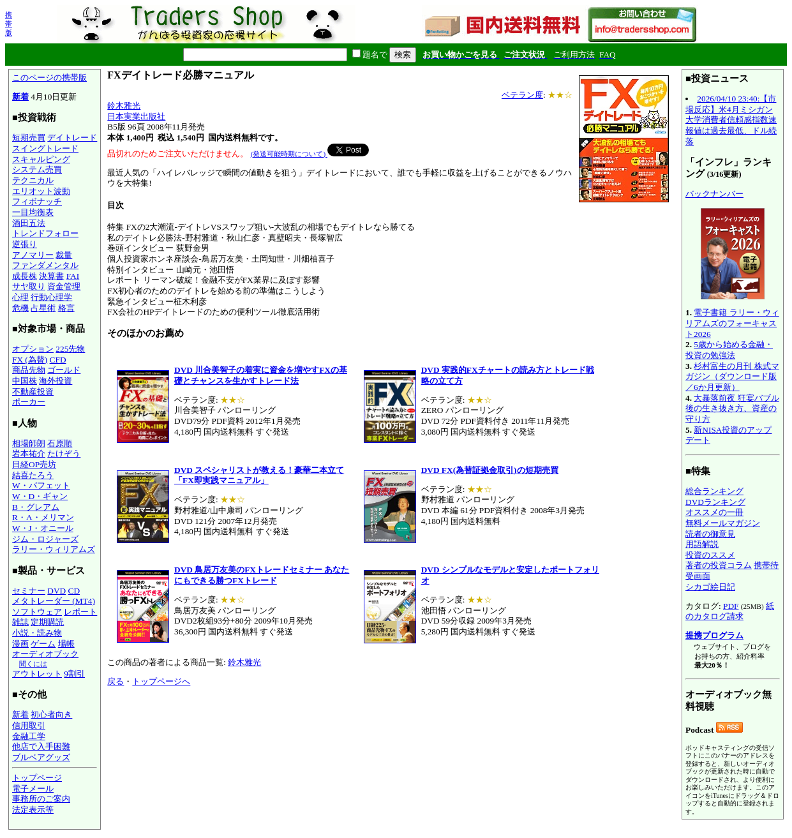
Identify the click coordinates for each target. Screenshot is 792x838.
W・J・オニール (42, 528)
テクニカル (33, 180)
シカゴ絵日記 (710, 587)
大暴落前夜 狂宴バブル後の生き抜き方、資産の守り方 (732, 408)
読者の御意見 (710, 534)
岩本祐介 (28, 453)
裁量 (64, 255)
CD (74, 590)
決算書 (51, 276)
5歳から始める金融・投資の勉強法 (729, 350)
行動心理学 (51, 297)
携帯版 (8, 23)
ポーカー (28, 402)
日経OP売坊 (34, 464)
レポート (80, 612)
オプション (33, 349)
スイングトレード (45, 148)
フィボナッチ (37, 201)
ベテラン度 (522, 95)
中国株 (24, 380)
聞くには (33, 664)
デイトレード (72, 137)
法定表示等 (33, 809)
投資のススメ (710, 555)
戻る (115, 681)
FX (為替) (29, 359)
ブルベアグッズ (41, 757)
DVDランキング (715, 502)
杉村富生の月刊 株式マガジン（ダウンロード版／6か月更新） (732, 376)
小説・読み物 (37, 633)
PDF (730, 606)
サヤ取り (28, 286)
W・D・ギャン (40, 496)
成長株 (24, 276)
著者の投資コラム (718, 565)
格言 (66, 308)
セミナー (28, 590)
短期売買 (28, 137)
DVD (56, 590)
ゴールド (63, 370)
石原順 (59, 443)
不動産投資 (33, 391)
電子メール (33, 788)
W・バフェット (41, 485)
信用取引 (28, 725)
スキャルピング (41, 159)
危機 (20, 308)
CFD (58, 359)
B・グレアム (35, 507)
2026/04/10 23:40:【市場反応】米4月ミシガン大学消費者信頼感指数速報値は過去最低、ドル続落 (731, 120)
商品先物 (28, 370)
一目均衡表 (33, 212)
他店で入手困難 (41, 746)
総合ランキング (714, 491)
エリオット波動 (41, 191)
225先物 (70, 349)
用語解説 (702, 544)
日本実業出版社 (136, 116)
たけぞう (63, 453)
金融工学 (28, 736)
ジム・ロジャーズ (45, 539)
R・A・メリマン (43, 517)
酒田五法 (28, 223)
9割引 (74, 673)
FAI (73, 276)
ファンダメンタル (45, 265)
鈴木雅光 (123, 105)
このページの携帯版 (49, 77)
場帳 (66, 643)
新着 (20, 96)
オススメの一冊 (714, 512)
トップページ (37, 777)
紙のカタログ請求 (729, 611)
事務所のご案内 (41, 799)
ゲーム (43, 643)
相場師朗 (28, 443)
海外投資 (55, 380)
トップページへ (161, 681)
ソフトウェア (37, 612)
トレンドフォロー (45, 233)
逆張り (24, 244)
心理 (20, 297)
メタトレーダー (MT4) (53, 601)
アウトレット (37, 673)
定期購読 (47, 622)
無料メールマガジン (722, 523)
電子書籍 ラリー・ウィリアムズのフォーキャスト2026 (732, 323)
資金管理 (63, 286)
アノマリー (33, 255)
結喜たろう (33, 475)
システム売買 (37, 169)
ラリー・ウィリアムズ (53, 549)
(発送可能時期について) (289, 154)
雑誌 (20, 622)
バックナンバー (714, 193)
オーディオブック (45, 654)
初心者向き (51, 714)
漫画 (20, 643)
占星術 (43, 308)
